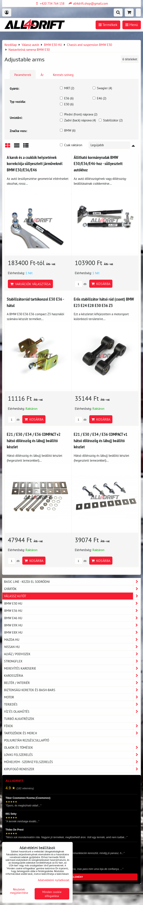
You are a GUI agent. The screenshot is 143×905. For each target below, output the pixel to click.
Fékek (72, 725)
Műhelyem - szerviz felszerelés (72, 761)
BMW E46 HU (72, 618)
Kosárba (100, 284)
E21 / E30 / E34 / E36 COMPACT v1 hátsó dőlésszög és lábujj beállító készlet (100, 440)
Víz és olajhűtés (72, 711)
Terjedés (72, 704)
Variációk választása (30, 284)
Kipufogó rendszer (72, 769)
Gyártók (72, 588)
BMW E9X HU (72, 625)
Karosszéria (72, 675)
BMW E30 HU (72, 603)
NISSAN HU (72, 646)
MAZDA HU (72, 639)
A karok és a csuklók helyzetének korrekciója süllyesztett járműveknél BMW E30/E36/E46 (34, 163)
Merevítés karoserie (72, 668)
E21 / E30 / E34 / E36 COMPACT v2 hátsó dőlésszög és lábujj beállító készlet (34, 440)
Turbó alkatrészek (19, 719)
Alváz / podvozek (72, 654)
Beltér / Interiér (72, 682)
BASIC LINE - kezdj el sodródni (72, 581)
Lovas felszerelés (72, 754)
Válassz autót (72, 596)
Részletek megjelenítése (19, 891)
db (80, 284)
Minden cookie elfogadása (51, 894)
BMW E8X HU (72, 632)
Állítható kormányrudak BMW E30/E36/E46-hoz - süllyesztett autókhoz (98, 163)
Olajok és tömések (72, 747)
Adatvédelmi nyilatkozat (53, 880)
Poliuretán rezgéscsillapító (26, 740)
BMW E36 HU (72, 610)
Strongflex (72, 661)
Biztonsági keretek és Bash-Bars (72, 689)
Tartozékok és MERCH (72, 733)
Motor (72, 697)
